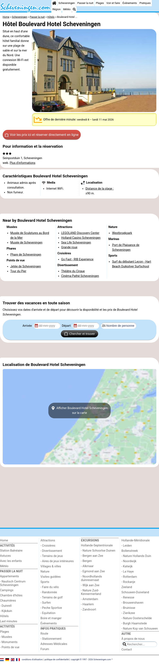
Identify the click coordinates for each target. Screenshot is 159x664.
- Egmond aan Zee (93, 571)
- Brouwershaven (132, 602)
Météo (67, 9)
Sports (45, 582)
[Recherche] (74, 9)
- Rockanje (128, 582)
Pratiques (145, 3)
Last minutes (8, 621)
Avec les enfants (11, 561)
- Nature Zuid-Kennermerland (91, 592)
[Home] (54, 3)
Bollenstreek (130, 551)
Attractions (48, 540)
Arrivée (28, 326)
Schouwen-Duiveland (135, 592)
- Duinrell (6, 606)
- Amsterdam (89, 599)
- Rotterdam (129, 577)
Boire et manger (51, 618)
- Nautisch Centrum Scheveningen (12, 583)
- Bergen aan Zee (92, 556)
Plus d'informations (22, 163)
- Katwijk (127, 566)
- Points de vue (9, 647)
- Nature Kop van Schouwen (140, 628)
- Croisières (48, 545)
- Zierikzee (128, 613)
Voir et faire (113, 3)
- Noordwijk (129, 561)
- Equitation (48, 613)
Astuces (5, 556)
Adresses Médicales (54, 644)
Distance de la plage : (100, 188)
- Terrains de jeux (52, 556)
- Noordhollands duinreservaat (91, 578)
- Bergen (86, 561)
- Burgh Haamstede (134, 623)
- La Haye (128, 571)
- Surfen (46, 602)
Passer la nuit (85, 3)
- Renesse (128, 597)
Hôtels (4, 616)
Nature (45, 571)
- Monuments (9, 642)
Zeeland (127, 587)
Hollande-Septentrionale (97, 545)
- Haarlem (87, 604)
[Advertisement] (79, 206)
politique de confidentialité (57, 659)
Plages (100, 3)
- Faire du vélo (50, 587)
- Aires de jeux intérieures (57, 561)
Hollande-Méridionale (136, 540)
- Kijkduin (6, 611)
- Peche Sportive (51, 608)
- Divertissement (51, 551)
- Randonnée (49, 592)
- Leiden (127, 545)
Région (56, 9)
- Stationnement (51, 639)
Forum (45, 649)
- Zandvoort (88, 609)
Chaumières (8, 600)
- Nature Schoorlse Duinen (98, 550)
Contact (127, 649)
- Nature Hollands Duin (136, 556)
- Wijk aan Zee (90, 585)
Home (4, 540)
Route (44, 633)
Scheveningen (66, 3)
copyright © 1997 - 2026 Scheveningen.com (91, 659)
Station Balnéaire (11, 550)
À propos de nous (133, 639)
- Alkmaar (87, 566)
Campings (6, 590)
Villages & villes (51, 566)
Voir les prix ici (41, 135)
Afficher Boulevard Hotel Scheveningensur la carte (79, 410)
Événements (129, 3)
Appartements (9, 576)
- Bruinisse (128, 608)
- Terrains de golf (52, 597)
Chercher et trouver (79, 334)
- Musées (6, 637)
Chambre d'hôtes (11, 595)
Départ (67, 326)
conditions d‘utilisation (32, 659)
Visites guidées (51, 577)
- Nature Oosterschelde (137, 618)
